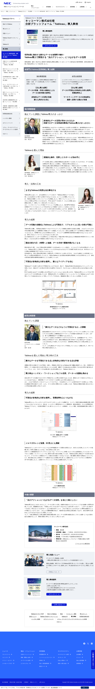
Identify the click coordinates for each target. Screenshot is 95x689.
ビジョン (78, 657)
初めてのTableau (7, 24)
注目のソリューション (26, 654)
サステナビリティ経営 (63, 654)
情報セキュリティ (34, 682)
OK (84, 687)
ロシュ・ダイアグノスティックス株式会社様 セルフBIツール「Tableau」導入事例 (10, 86)
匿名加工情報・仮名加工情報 (16, 682)
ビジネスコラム (24, 663)
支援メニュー (6, 33)
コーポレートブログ (7, 663)
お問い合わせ (58, 604)
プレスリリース (6, 654)
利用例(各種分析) (7, 113)
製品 (61, 614)
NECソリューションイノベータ (14, 6)
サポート (5, 134)
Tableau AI (6, 44)
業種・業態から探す (26, 657)
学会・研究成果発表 (44, 663)
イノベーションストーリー (45, 657)
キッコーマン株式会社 (82, 543)
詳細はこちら (53, 572)
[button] (36, 7)
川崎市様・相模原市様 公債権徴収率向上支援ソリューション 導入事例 (11, 107)
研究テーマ (42, 666)
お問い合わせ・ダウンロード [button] (93, 658)
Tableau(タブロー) (22, 11)
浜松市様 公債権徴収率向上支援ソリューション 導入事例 (10, 100)
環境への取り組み (62, 663)
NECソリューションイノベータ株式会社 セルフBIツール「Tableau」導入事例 (10, 94)
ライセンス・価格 (71, 614)
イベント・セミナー (7, 660)
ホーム (2, 11)
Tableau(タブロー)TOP (37, 614)
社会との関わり (62, 660)
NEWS (41, 660)
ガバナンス (60, 657)
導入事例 (30, 11)
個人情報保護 (54, 687)
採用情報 (78, 663)
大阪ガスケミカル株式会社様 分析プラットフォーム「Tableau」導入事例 (10, 63)
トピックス (5, 657)
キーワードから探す (26, 660)
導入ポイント (6, 28)
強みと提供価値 (80, 660)
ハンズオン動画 (7, 118)
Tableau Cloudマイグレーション (10, 39)
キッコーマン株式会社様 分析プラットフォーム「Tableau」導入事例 (10, 55)
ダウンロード (49, 45)
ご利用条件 (26, 682)
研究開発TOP (42, 654)
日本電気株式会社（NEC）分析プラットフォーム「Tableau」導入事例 (10, 78)
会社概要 (78, 654)
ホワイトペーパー (8, 123)
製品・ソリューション (11, 11)
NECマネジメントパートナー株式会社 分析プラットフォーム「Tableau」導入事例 (10, 70)
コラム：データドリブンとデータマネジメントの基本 (10, 128)
